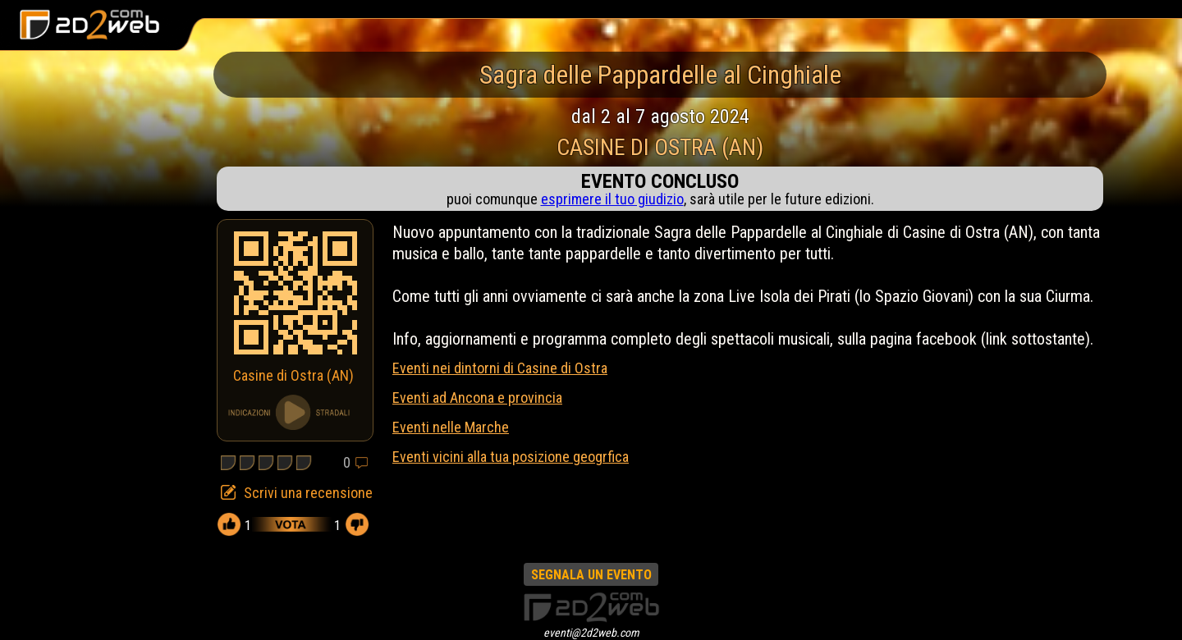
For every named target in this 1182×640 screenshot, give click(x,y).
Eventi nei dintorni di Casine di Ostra (499, 368)
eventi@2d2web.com (591, 632)
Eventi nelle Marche (450, 427)
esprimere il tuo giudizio (612, 199)
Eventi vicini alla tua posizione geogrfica (510, 456)
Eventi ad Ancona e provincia (477, 397)
